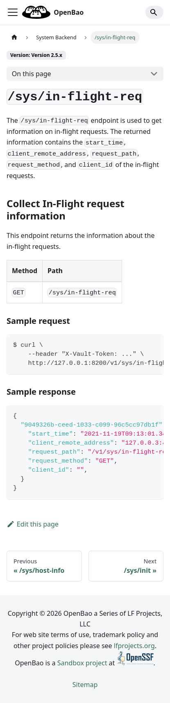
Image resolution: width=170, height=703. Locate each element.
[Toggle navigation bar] (13, 12)
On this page (31, 73)
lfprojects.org (134, 645)
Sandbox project (82, 662)
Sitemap (85, 684)
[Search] (154, 12)
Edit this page (33, 524)
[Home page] (14, 37)
